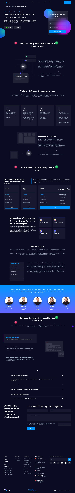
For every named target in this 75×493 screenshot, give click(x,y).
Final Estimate (14, 280)
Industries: (26, 456)
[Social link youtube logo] (69, 463)
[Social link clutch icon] (54, 463)
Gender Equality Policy (32, 490)
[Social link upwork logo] (58, 463)
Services (11, 6)
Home (5, 6)
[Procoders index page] (7, 2)
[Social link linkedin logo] (65, 463)
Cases (38, 1)
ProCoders (7, 490)
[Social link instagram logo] (62, 463)
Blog (50, 1)
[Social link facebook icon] (51, 463)
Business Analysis (15, 263)
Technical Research (15, 268)
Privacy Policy (31, 489)
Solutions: (17, 456)
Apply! (11, 207)
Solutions (25, 1)
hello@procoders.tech (8, 468)
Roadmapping (14, 274)
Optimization (14, 277)
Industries (32, 1)
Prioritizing (13, 271)
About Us (44, 1)
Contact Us (6, 466)
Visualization (14, 266)
